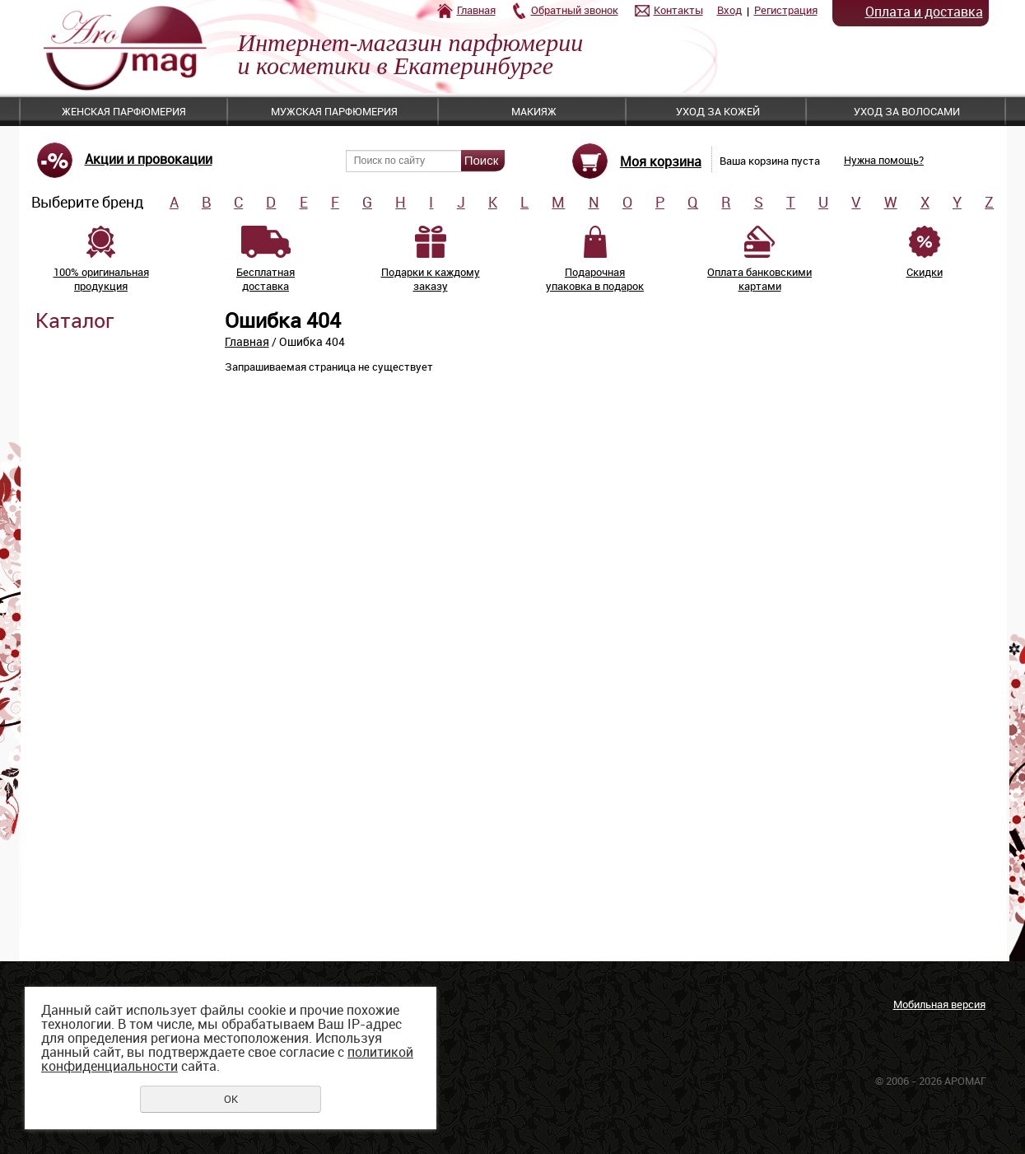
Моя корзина (660, 161)
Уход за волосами (907, 111)
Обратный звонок (574, 9)
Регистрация (786, 9)
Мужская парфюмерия (334, 111)
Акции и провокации (148, 159)
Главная (476, 9)
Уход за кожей (718, 111)
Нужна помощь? (884, 159)
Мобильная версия (939, 1004)
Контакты (678, 9)
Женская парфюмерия (124, 111)
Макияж (534, 111)
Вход (729, 9)
